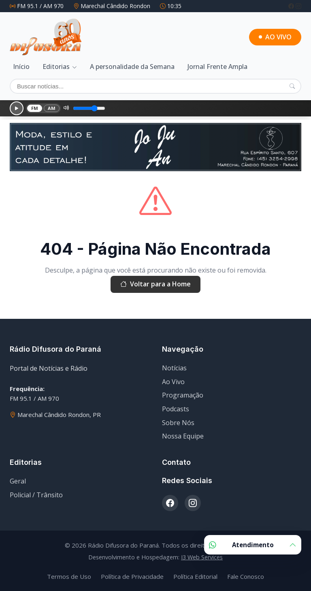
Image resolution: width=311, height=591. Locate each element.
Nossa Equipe (183, 436)
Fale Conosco (245, 576)
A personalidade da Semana (132, 66)
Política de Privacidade (132, 576)
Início (21, 66)
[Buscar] (155, 86)
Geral (18, 481)
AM (52, 108)
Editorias (56, 66)
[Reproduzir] (16, 108)
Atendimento (252, 545)
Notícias (174, 367)
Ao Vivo (173, 381)
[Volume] (89, 108)
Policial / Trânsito (36, 494)
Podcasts (175, 408)
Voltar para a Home (155, 284)
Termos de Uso (69, 576)
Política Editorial (195, 576)
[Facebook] (292, 6)
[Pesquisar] (292, 86)
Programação (182, 395)
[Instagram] (298, 6)
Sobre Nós (178, 422)
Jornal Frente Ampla (217, 66)
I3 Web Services (202, 557)
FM (34, 108)
